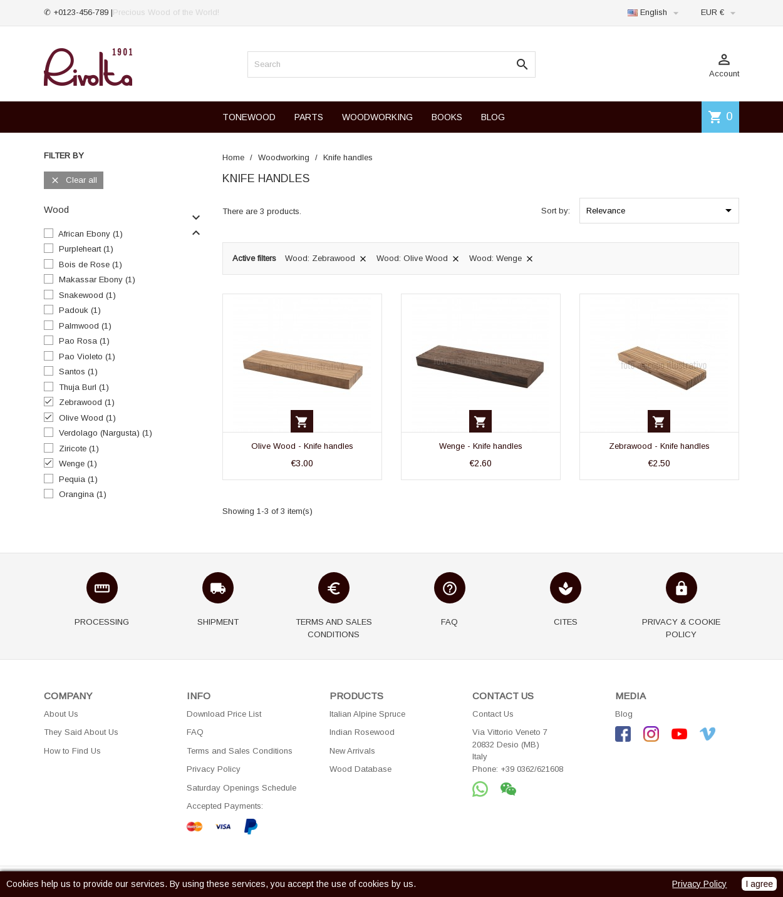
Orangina (82, 494)
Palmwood (85, 326)
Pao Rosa (84, 341)
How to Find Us (72, 751)
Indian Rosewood (362, 732)
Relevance (661, 210)
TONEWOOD (249, 117)
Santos (78, 371)
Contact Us (493, 714)
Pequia (78, 479)
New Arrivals (352, 751)
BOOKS (447, 117)
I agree (759, 884)
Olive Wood (87, 418)
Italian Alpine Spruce (367, 714)
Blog (624, 714)
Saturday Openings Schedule (241, 787)
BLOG (493, 117)
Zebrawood (87, 402)
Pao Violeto (87, 356)
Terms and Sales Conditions (240, 751)
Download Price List (224, 714)
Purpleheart (86, 249)
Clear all (73, 180)
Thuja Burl (84, 387)
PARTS (308, 117)
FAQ (195, 732)
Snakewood (87, 295)
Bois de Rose (90, 264)
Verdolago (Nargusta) (105, 433)
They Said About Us (81, 732)
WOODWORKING (377, 117)
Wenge (78, 463)
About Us (61, 714)
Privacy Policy (214, 769)
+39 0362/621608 (531, 769)
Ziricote (79, 448)
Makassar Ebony (97, 279)
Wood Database (360, 769)
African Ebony (90, 233)
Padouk (80, 310)
